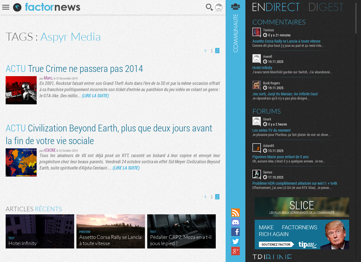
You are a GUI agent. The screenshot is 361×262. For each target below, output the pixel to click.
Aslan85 (268, 145)
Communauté (235, 103)
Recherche (209, 7)
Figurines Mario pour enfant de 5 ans (280, 157)
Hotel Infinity (262, 67)
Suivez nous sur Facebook (235, 232)
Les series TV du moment (271, 130)
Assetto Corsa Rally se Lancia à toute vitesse (286, 41)
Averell (267, 56)
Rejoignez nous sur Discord (235, 222)
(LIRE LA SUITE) (95, 95)
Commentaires (279, 22)
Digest (326, 7)
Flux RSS (235, 212)
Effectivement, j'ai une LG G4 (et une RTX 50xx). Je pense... (291, 187)
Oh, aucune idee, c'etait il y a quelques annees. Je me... (288, 161)
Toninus (268, 30)
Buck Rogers (271, 83)
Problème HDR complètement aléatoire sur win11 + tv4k (294, 183)
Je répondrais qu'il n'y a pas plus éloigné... (280, 98)
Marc (48, 78)
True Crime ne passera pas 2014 (74, 68)
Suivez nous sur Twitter (235, 241)
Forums (266, 111)
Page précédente (205, 51)
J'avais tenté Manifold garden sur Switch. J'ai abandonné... (292, 72)
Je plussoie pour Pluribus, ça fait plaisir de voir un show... (291, 134)
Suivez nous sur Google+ (235, 251)
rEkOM (49, 150)
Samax (267, 172)
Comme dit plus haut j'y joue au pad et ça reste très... (288, 45)
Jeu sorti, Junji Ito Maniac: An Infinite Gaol (285, 94)
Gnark (267, 119)
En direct (276, 7)
